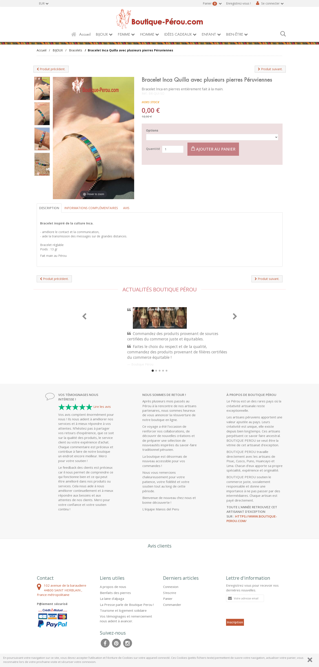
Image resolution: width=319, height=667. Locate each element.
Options (152, 130)
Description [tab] (49, 208)
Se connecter (270, 3)
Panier (210, 3)
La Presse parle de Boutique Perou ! (127, 604)
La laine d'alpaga (112, 598)
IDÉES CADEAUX (178, 34)
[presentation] (259, 610)
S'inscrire (169, 593)
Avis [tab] (126, 208)
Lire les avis (102, 406)
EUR (42, 3)
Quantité (153, 149)
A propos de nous (113, 586)
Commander (172, 604)
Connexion (170, 586)
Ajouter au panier (213, 149)
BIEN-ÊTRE (234, 34)
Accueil (85, 34)
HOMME (147, 34)
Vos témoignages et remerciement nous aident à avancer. (126, 618)
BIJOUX (102, 34)
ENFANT (209, 34)
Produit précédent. (51, 69)
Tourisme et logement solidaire (123, 610)
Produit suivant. (270, 69)
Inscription (235, 622)
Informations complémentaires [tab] (91, 208)
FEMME (124, 34)
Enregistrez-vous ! (238, 3)
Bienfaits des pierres (115, 593)
